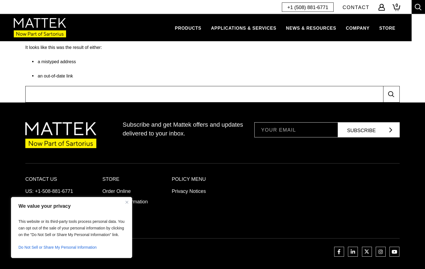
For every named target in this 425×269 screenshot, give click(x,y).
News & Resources (311, 28)
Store (387, 28)
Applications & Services (243, 28)
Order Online (116, 191)
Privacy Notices (189, 191)
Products (188, 28)
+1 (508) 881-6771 (307, 7)
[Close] (127, 202)
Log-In (381, 7)
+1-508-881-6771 (54, 191)
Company (357, 28)
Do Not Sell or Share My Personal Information (57, 247)
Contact (355, 7)
